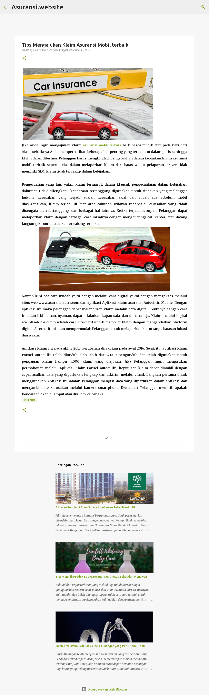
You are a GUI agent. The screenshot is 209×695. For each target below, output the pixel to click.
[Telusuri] (203, 7)
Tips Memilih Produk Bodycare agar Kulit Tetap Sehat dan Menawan (101, 576)
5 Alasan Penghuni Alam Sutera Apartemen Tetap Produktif (95, 507)
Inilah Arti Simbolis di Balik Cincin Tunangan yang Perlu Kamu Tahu (100, 646)
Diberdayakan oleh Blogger (104, 689)
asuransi (29, 400)
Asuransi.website (37, 7)
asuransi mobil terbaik (102, 145)
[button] (24, 58)
